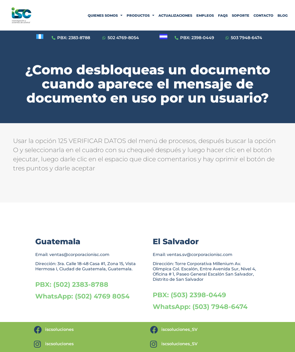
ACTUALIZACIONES (175, 15)
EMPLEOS (205, 15)
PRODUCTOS (140, 15)
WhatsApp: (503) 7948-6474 (200, 307)
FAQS (223, 15)
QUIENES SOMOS (105, 15)
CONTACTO (263, 15)
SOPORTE (240, 15)
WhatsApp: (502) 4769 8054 (82, 296)
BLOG (283, 15)
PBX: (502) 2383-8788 (71, 284)
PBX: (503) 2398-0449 (189, 295)
